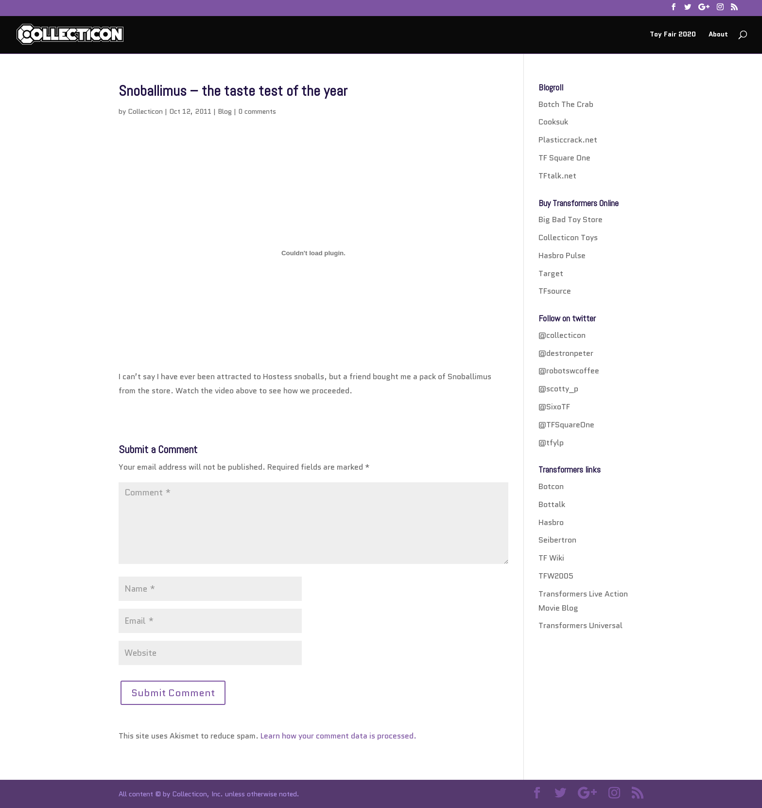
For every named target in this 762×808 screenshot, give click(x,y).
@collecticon (562, 335)
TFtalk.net (557, 175)
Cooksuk (553, 121)
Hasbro (551, 522)
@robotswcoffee (568, 370)
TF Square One (564, 157)
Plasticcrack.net (567, 139)
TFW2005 (555, 575)
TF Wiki (551, 557)
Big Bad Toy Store (570, 219)
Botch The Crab (565, 104)
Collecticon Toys (568, 237)
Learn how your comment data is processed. (338, 735)
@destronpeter (565, 353)
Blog (225, 111)
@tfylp (551, 442)
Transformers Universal (580, 625)
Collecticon (145, 111)
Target (550, 273)
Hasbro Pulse (562, 255)
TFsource (554, 291)
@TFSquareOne (566, 424)
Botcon (551, 486)
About (718, 35)
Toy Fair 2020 (673, 35)
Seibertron (557, 539)
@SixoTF (554, 406)
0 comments (257, 111)
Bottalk (551, 504)
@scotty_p (558, 388)
